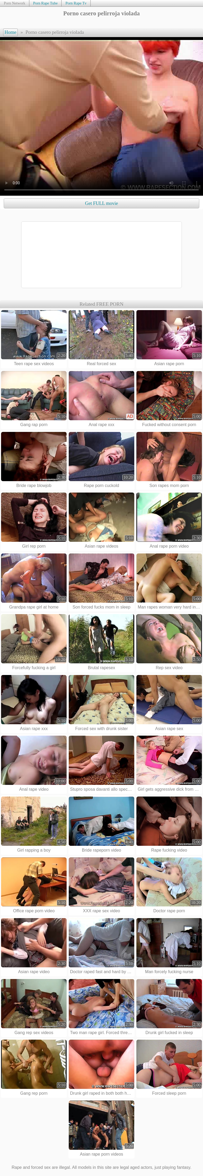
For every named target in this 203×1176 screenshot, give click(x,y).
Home (10, 32)
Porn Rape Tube (45, 3)
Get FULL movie (101, 203)
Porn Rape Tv (76, 3)
